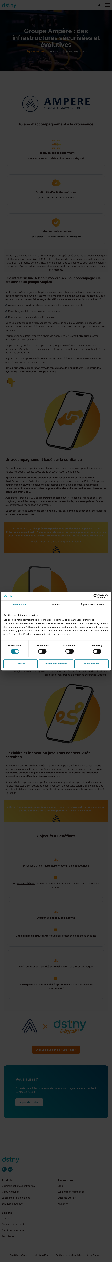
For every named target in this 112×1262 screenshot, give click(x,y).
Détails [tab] (56, 604)
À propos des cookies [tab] (92, 604)
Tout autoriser (91, 663)
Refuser (20, 663)
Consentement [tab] (19, 604)
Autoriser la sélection (56, 663)
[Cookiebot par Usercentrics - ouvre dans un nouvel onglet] (96, 596)
